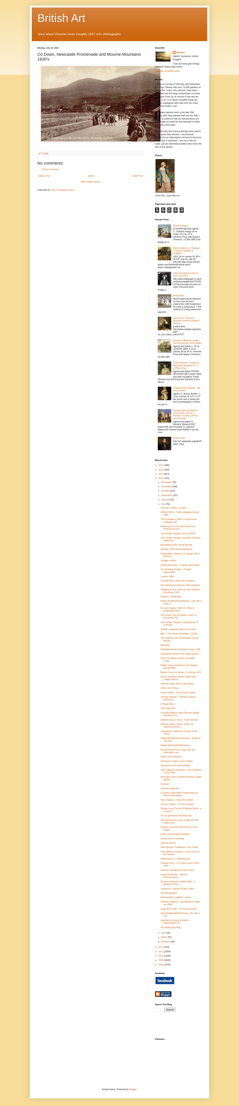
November (166, 486)
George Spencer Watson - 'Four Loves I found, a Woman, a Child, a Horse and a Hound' (186, 414)
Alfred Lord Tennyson (171, 756)
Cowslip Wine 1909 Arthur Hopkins (178, 580)
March (164, 937)
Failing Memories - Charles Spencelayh (180, 565)
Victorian (165, 784)
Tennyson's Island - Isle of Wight (177, 761)
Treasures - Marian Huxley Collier (177, 888)
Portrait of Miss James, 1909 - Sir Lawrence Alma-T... (177, 725)
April (163, 933)
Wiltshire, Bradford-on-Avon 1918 (177, 870)
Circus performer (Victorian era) (176, 815)
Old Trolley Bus (168, 708)
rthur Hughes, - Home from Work (177, 800)
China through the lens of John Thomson (185, 274)
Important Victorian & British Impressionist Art (174, 921)
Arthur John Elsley (170, 688)
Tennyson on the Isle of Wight (175, 765)
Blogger (133, 1089)
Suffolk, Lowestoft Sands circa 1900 (178, 629)
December (166, 482)
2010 (161, 956)
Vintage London (168, 560)
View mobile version (91, 181)
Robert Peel (179, 438)
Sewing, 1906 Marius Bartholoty (176, 549)
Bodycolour (178, 295)
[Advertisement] (198, 1017)
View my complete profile (167, 71)
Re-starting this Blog (171, 927)
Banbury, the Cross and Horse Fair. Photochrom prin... (178, 527)
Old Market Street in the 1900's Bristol (179, 654)
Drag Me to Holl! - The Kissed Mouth (179, 909)
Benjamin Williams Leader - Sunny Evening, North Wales (187, 341)
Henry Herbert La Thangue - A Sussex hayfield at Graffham (187, 251)
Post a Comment (50, 169)
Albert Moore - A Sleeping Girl (175, 859)
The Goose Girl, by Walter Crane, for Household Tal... (179, 616)
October (165, 491)
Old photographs (169, 893)
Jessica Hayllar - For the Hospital (177, 804)
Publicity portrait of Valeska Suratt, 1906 (180, 649)
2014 (161, 474)
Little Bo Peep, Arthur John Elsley (177, 683)
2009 (161, 960)
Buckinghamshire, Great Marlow (177, 545)
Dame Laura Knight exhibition (175, 834)
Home (91, 176)
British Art (61, 18)
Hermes (180, 52)
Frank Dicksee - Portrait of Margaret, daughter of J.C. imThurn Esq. (186, 365)
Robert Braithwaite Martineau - (176, 745)
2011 (161, 951)
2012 (161, 947)
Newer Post (44, 176)
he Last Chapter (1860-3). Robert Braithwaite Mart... (177, 609)
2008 (161, 964)
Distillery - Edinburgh (171, 596)
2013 (161, 478)
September (167, 495)
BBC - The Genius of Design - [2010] (179, 633)
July (163, 504)
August (165, 499)
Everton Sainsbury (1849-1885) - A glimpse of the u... (178, 883)
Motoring (165, 645)
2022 (161, 469)
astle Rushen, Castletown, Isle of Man (179, 847)
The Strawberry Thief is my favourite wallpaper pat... (179, 520)
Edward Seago (180, 225)
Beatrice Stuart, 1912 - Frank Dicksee (179, 720)
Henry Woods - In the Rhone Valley (178, 692)
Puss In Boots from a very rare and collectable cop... (178, 751)
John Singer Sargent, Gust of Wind (178, 533)
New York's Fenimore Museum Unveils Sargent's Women (186, 321)
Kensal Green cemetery (172, 838)
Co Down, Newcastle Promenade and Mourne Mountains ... (179, 794)
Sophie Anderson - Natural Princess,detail (174, 875)
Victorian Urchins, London (173, 508)
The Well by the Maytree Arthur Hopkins (180, 585)
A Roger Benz (167, 704)
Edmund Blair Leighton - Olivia (176, 897)
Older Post (137, 176)
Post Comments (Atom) (62, 190)
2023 (161, 465)
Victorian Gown (168, 843)
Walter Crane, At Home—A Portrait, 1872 (181, 672)
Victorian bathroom (170, 788)
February (166, 941)
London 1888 (167, 576)
